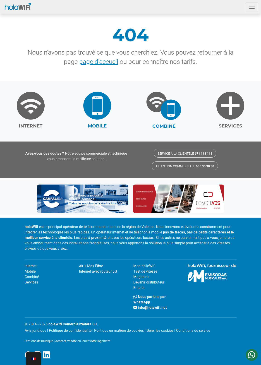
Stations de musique (39, 341)
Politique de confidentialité (70, 330)
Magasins (141, 276)
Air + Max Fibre (91, 265)
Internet (31, 265)
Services (31, 282)
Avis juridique (35, 330)
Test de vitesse (145, 271)
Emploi (138, 287)
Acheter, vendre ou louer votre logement (82, 341)
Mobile (30, 271)
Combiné (32, 276)
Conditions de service (193, 330)
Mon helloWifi (144, 265)
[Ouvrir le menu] (252, 6)
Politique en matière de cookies (119, 330)
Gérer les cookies (159, 330)
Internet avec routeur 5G (98, 271)
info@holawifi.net (150, 307)
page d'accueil (98, 61)
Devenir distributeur (148, 282)
